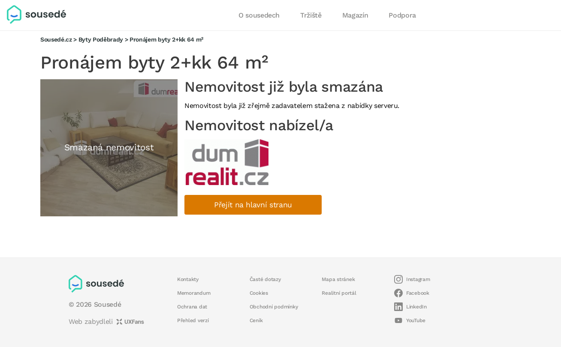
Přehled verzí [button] (193, 320)
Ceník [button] (256, 320)
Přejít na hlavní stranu (253, 204)
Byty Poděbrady (100, 39)
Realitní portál (339, 293)
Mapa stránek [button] (338, 279)
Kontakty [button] (188, 279)
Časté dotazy (265, 279)
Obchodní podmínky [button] (274, 307)
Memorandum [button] (193, 293)
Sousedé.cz (56, 39)
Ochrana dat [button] (192, 307)
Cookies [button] (259, 293)
